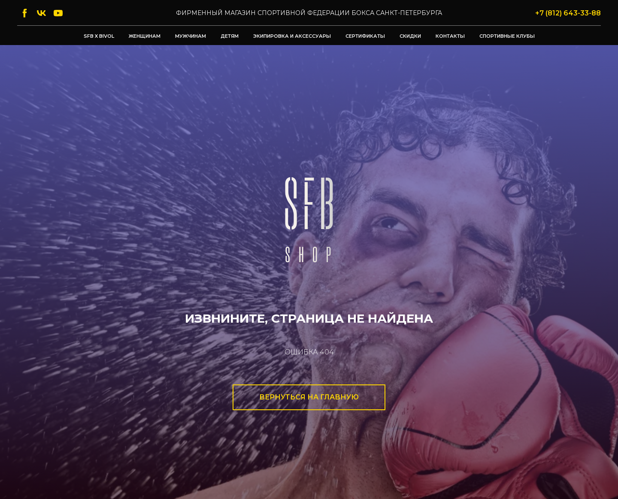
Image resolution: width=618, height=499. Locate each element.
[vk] (41, 13)
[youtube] (58, 13)
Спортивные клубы (507, 36)
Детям (230, 36)
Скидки (410, 36)
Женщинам (145, 36)
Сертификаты (365, 36)
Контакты (450, 36)
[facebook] (24, 13)
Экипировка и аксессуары (292, 36)
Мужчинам (190, 36)
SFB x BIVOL (99, 36)
